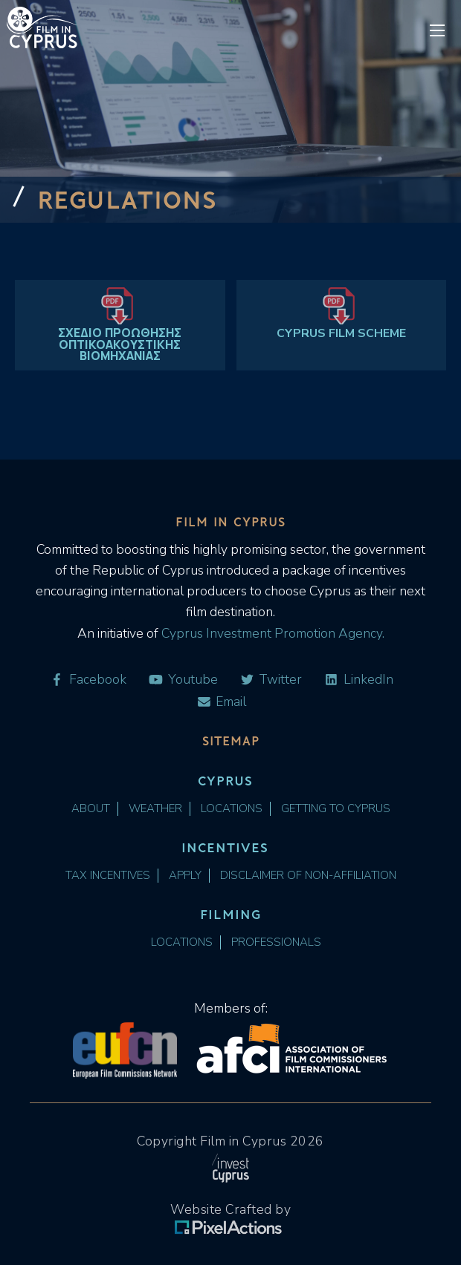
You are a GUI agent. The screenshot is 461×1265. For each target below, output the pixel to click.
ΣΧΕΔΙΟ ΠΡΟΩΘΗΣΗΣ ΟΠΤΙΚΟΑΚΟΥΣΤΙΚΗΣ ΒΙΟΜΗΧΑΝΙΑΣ (119, 345)
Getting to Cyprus (335, 809)
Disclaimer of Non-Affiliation (308, 876)
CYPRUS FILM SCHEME (341, 333)
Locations (231, 809)
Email (221, 701)
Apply (185, 876)
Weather (155, 809)
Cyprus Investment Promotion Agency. (271, 633)
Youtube (183, 679)
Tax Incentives (107, 876)
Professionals (276, 942)
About (90, 809)
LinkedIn (358, 679)
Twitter (271, 679)
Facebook (87, 679)
